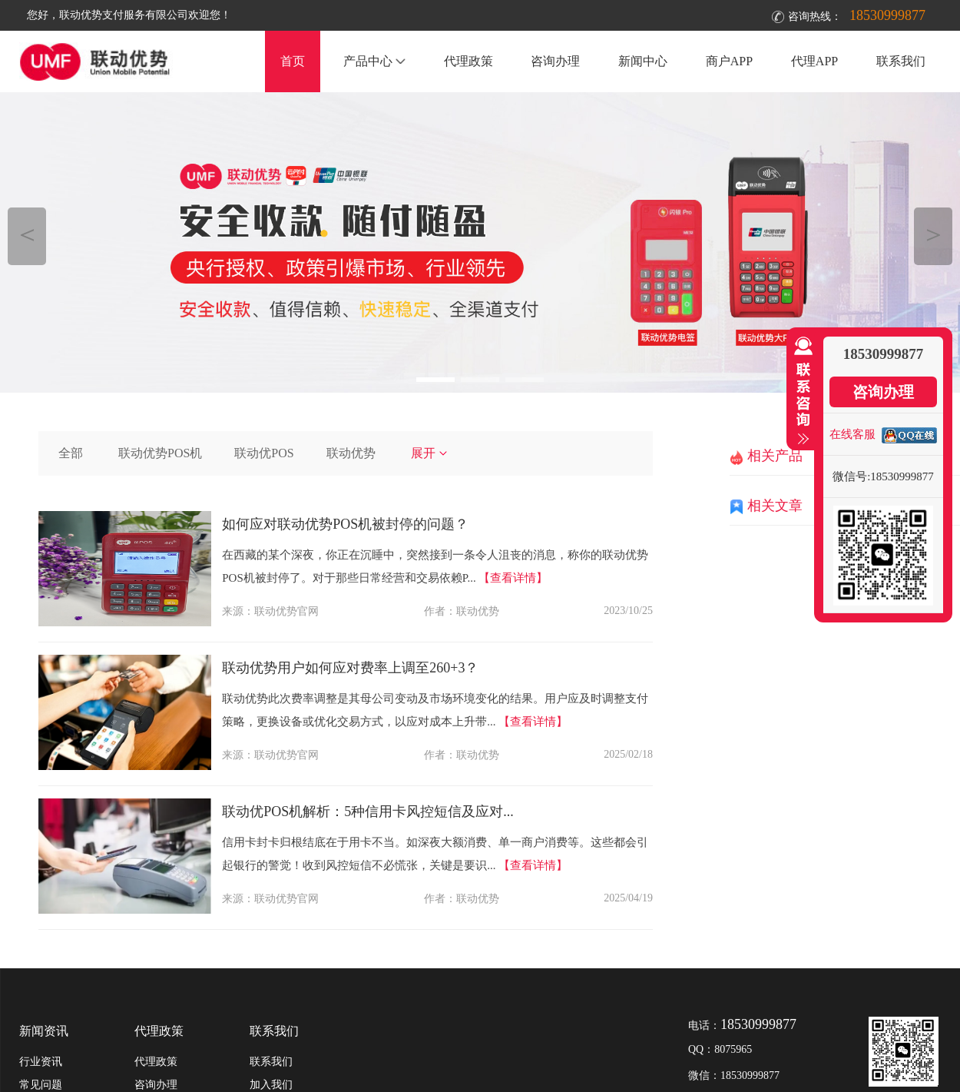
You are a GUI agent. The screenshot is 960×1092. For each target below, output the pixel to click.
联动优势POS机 (160, 453)
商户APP (729, 61)
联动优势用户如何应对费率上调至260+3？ (350, 667)
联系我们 (900, 61)
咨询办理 (555, 61)
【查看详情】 (513, 578)
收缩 (800, 391)
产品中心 (374, 61)
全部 (70, 453)
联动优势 (351, 453)
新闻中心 (642, 61)
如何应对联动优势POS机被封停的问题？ (345, 524)
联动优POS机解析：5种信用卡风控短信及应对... (368, 811)
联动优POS (263, 453)
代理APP (814, 61)
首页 (292, 61)
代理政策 (468, 61)
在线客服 (852, 434)
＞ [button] (933, 234)
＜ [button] (27, 234)
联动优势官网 (286, 611)
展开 (430, 453)
